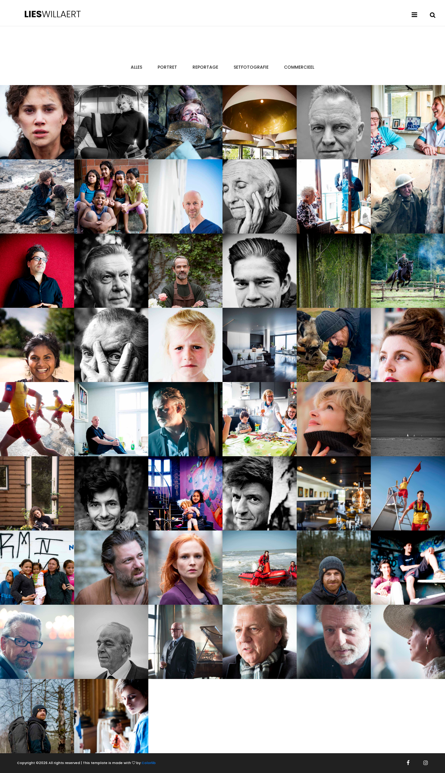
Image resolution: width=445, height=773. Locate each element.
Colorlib (149, 762)
